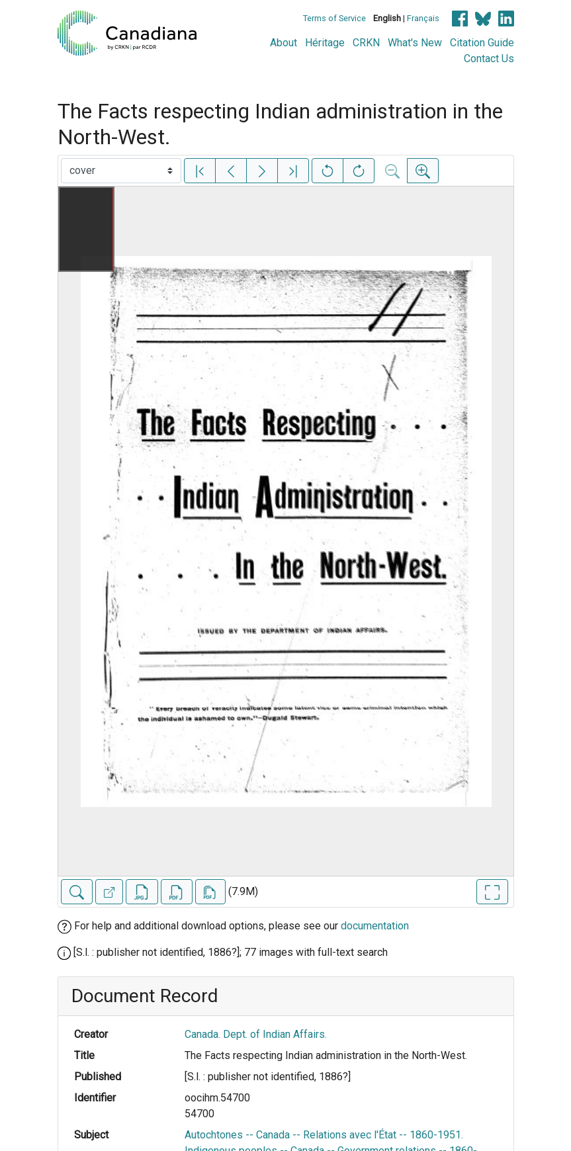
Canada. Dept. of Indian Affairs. (256, 1034)
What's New (415, 42)
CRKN (366, 42)
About (283, 42)
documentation (375, 925)
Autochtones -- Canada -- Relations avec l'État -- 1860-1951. (324, 1135)
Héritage (325, 42)
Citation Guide (482, 42)
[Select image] (121, 170)
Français (423, 18)
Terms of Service (334, 18)
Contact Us (489, 58)
